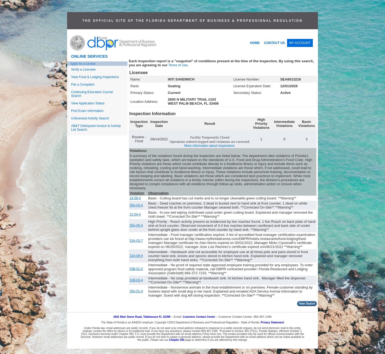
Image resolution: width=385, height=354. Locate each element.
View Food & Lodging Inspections (95, 77)
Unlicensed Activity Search (90, 118)
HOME (255, 43)
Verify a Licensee (83, 69)
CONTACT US (274, 43)
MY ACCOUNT (300, 43)
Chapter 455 (176, 339)
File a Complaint (82, 84)
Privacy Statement (272, 322)
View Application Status (88, 103)
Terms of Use (178, 65)
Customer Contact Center (199, 316)
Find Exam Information (87, 111)
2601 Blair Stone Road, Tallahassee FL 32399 (142, 316)
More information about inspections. (209, 146)
